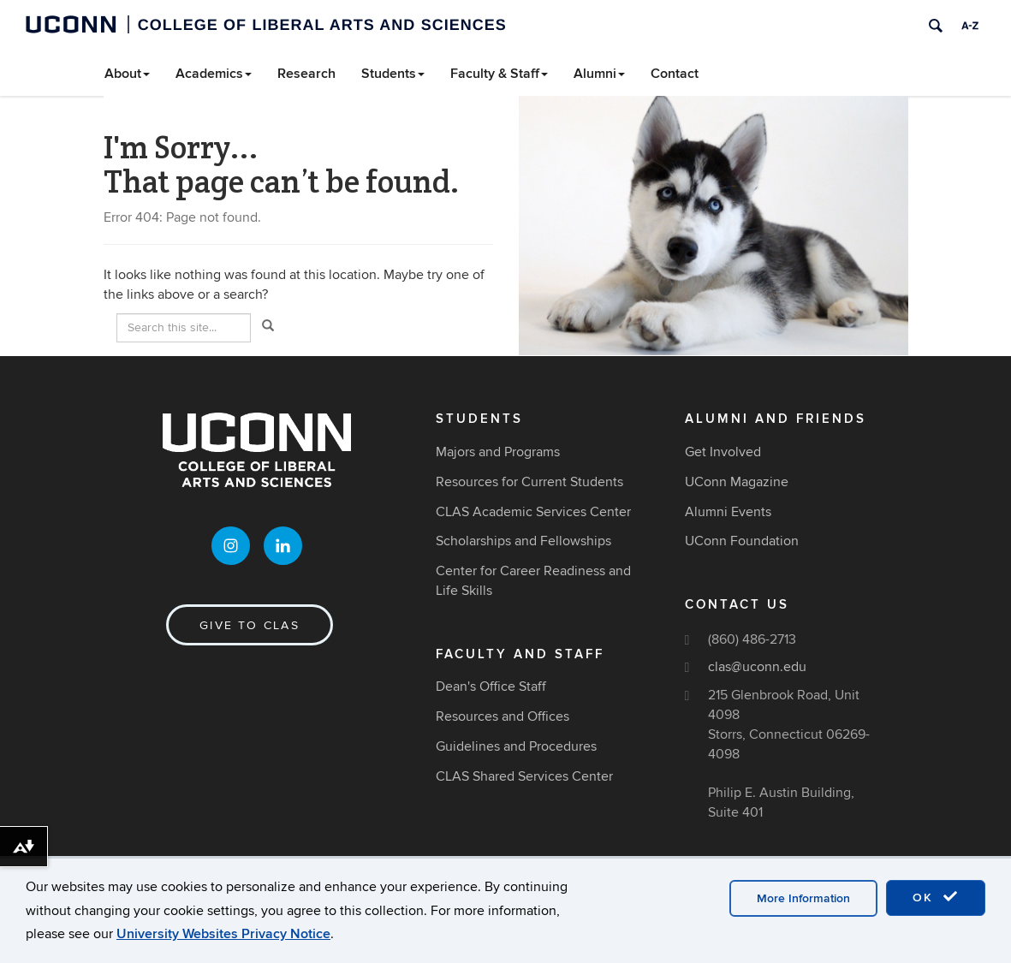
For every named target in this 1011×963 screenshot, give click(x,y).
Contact (675, 73)
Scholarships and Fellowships (523, 541)
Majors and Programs (498, 452)
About (127, 73)
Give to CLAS (249, 625)
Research (306, 73)
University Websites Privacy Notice (223, 933)
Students (393, 73)
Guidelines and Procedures (516, 746)
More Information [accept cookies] (803, 898)
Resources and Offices (502, 716)
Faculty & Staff (499, 73)
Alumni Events (728, 511)
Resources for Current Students (529, 481)
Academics (213, 73)
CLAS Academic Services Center (533, 511)
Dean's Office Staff (491, 686)
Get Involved (723, 452)
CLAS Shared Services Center (524, 776)
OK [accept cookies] (936, 897)
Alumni (599, 73)
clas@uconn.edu (757, 666)
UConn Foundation (742, 541)
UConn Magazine (736, 481)
